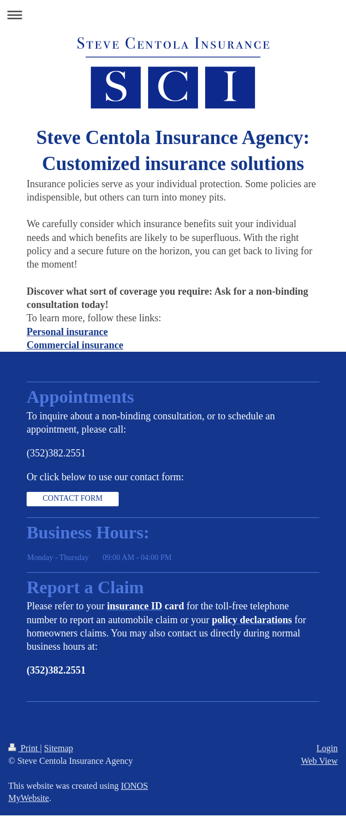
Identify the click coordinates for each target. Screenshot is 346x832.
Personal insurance (67, 331)
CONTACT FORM (73, 498)
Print (24, 748)
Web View (319, 761)
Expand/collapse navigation (173, 15)
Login (327, 748)
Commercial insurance (75, 345)
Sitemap (58, 748)
